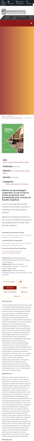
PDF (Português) (10, 281)
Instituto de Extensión (14, 17)
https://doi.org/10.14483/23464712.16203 (15, 162)
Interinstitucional (22, 16)
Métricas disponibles (10, 292)
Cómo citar (17, 296)
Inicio (3, 116)
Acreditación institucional (7, 17)
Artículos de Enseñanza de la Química (16, 184)
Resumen (10, 288)
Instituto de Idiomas (31, 17)
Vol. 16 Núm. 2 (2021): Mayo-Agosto (12, 118)
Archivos (9, 116)
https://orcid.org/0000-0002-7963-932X (11, 253)
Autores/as (24, 288)
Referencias (24, 292)
